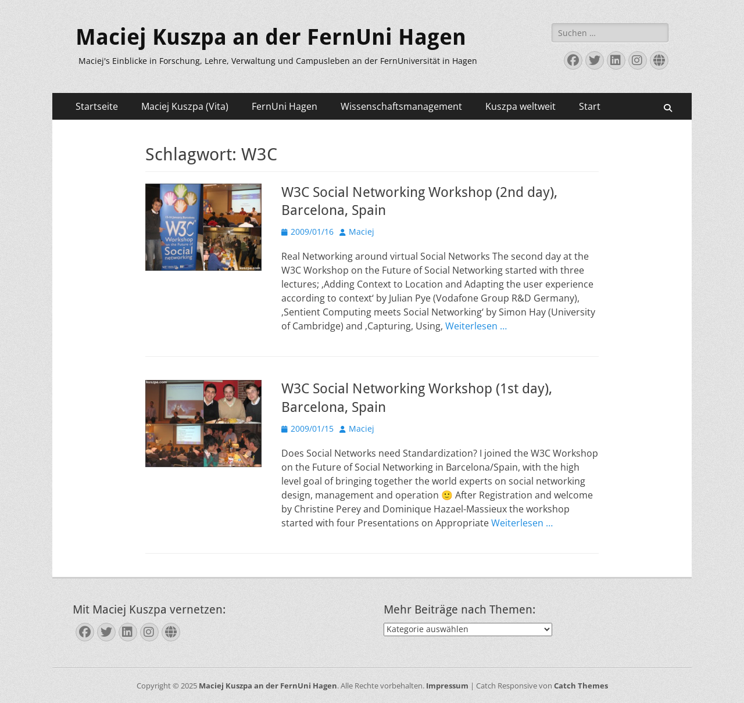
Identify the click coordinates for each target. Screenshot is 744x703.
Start (589, 106)
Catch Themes (581, 685)
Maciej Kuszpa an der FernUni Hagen (271, 37)
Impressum (447, 685)
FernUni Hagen (284, 106)
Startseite (97, 106)
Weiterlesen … (476, 326)
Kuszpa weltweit (520, 106)
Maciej (361, 231)
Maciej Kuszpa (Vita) (184, 106)
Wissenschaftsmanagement (401, 106)
